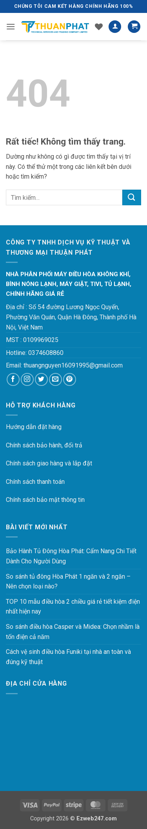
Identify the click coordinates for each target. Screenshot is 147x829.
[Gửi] (131, 197)
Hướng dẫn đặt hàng (34, 427)
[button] (10, 26)
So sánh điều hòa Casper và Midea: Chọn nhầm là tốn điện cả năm (73, 632)
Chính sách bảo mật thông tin (45, 499)
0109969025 (40, 340)
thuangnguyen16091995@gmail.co (71, 365)
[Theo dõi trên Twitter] (41, 379)
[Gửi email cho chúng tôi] (55, 379)
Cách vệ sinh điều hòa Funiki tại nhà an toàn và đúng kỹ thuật (68, 657)
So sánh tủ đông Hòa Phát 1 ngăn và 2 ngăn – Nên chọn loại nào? (68, 581)
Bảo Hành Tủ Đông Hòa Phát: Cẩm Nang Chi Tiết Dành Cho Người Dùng (71, 556)
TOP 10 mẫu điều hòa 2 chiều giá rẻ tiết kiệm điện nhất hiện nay (73, 606)
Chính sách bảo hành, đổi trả (44, 445)
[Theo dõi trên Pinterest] (69, 379)
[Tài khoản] (115, 26)
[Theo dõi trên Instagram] (27, 379)
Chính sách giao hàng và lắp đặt (49, 463)
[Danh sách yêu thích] (99, 26)
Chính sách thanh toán (35, 481)
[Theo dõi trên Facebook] (13, 379)
